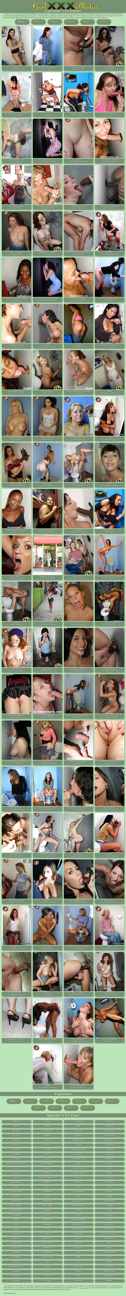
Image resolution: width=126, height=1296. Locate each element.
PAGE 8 (38, 1108)
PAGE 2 (38, 22)
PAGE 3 (55, 22)
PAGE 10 (71, 1108)
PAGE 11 (87, 1108)
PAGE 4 (71, 22)
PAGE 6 (104, 22)
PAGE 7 (112, 1101)
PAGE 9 (55, 1108)
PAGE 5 (87, 22)
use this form (83, 1287)
